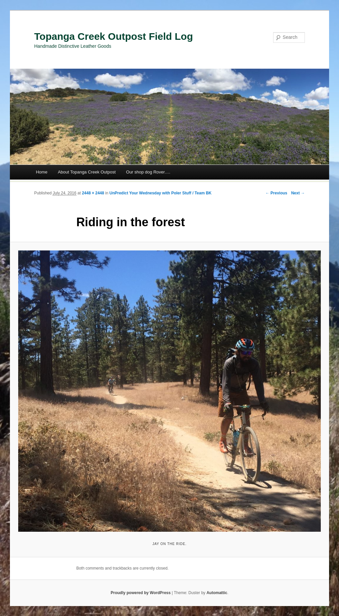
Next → (298, 193)
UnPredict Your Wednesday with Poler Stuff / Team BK (160, 193)
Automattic (217, 592)
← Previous (276, 193)
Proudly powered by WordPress (140, 592)
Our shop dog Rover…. (148, 172)
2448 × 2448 (93, 193)
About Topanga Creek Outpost (87, 172)
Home (41, 172)
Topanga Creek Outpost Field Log (113, 36)
